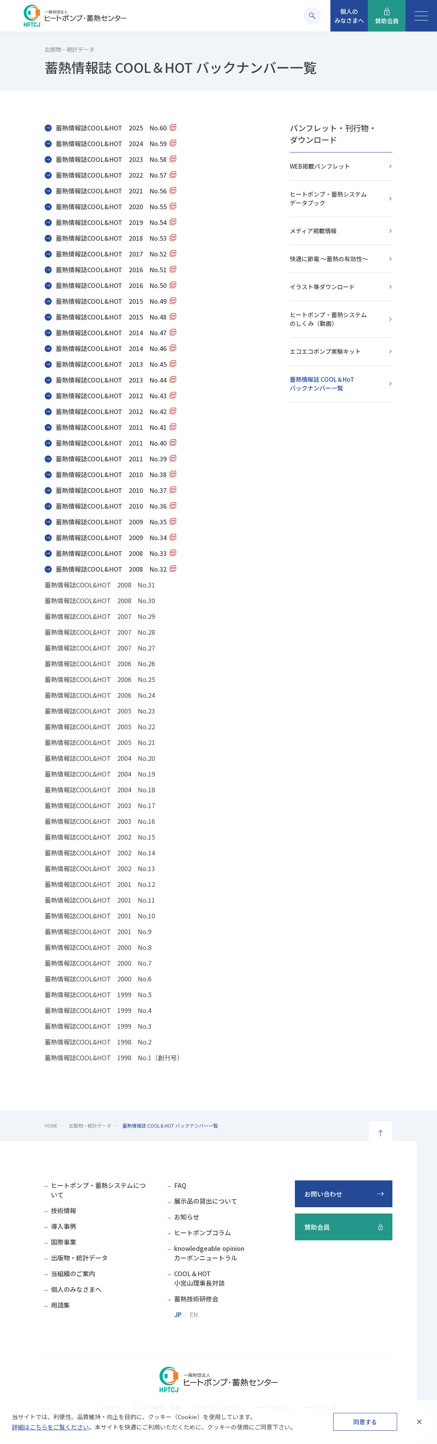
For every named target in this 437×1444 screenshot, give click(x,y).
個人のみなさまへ (76, 1289)
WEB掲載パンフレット (320, 166)
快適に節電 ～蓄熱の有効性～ (329, 259)
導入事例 (63, 1226)
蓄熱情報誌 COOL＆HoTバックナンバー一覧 (322, 383)
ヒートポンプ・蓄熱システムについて (98, 1189)
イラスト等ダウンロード (322, 286)
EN (194, 1315)
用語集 (60, 1305)
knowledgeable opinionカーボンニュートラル (209, 1252)
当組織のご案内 (73, 1273)
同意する (365, 1422)
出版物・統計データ (90, 1125)
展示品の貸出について (205, 1201)
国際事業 (63, 1242)
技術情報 (63, 1210)
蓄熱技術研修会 (196, 1298)
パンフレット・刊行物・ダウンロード (333, 133)
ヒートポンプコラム (202, 1232)
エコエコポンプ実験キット (325, 351)
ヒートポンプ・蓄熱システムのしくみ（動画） (328, 318)
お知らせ (186, 1216)
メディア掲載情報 (313, 231)
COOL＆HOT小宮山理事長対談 (199, 1278)
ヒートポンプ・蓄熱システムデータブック (328, 198)
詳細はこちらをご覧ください (50, 1427)
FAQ (180, 1185)
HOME (51, 1125)
